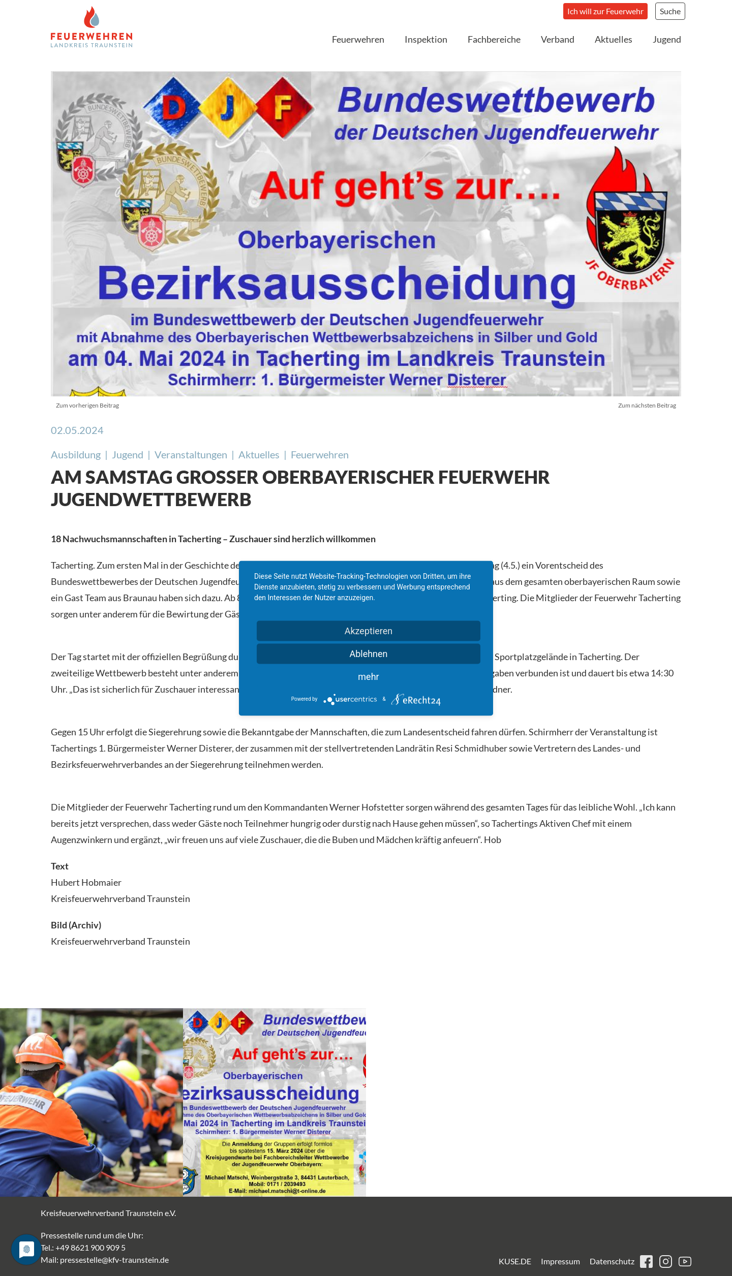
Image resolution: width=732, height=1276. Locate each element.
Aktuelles (613, 39)
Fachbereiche (494, 39)
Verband (557, 39)
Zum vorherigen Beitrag (87, 405)
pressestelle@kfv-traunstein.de (114, 1259)
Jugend (667, 39)
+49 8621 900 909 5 (90, 1247)
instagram (665, 1261)
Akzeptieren (369, 630)
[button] (91, 1102)
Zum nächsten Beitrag (647, 405)
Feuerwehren (358, 39)
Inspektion (426, 39)
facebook (646, 1261)
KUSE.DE (515, 1261)
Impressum (560, 1261)
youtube (685, 1261)
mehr (368, 676)
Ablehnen (368, 653)
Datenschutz (612, 1261)
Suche (670, 11)
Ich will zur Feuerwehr (605, 11)
